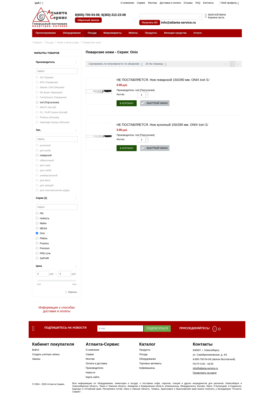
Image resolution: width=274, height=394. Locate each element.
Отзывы (188, 2)
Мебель (133, 32)
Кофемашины (147, 368)
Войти (35, 349)
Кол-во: (121, 94)
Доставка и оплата (170, 2)
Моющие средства (175, 32)
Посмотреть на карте (205, 372)
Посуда (92, 32)
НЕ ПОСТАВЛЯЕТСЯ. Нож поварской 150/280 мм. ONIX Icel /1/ (163, 80)
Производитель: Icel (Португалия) (136, 90)
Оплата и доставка (96, 363)
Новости (90, 372)
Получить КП (149, 22)
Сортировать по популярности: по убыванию (115, 64)
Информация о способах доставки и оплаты (57, 309)
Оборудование (72, 32)
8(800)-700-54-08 (87, 15)
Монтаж (152, 2)
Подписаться (157, 328)
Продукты (151, 32)
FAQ (197, 2)
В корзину (127, 103)
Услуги (197, 32)
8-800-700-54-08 (202, 359)
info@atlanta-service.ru (178, 22)
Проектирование (46, 32)
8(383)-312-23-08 (113, 15)
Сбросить (72, 292)
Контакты (208, 2)
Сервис (141, 2)
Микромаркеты (112, 32)
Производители (94, 368)
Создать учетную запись (46, 354)
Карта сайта (92, 377)
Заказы (36, 358)
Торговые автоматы (150, 363)
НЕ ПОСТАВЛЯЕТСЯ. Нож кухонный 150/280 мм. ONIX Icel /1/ (162, 125)
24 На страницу (156, 64)
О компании (127, 2)
